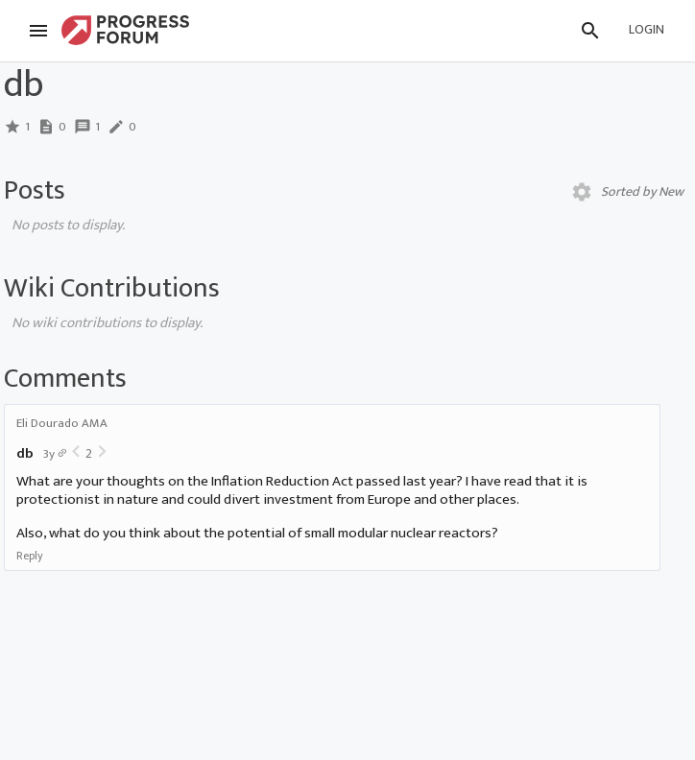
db (25, 453)
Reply (29, 555)
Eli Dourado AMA (62, 423)
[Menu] (38, 31)
